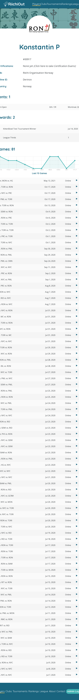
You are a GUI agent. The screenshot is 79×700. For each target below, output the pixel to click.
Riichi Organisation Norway (38, 72)
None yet (49, 66)
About (52, 691)
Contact (61, 691)
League (44, 691)
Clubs (44, 3)
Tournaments (54, 3)
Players (36, 3)
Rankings (66, 3)
